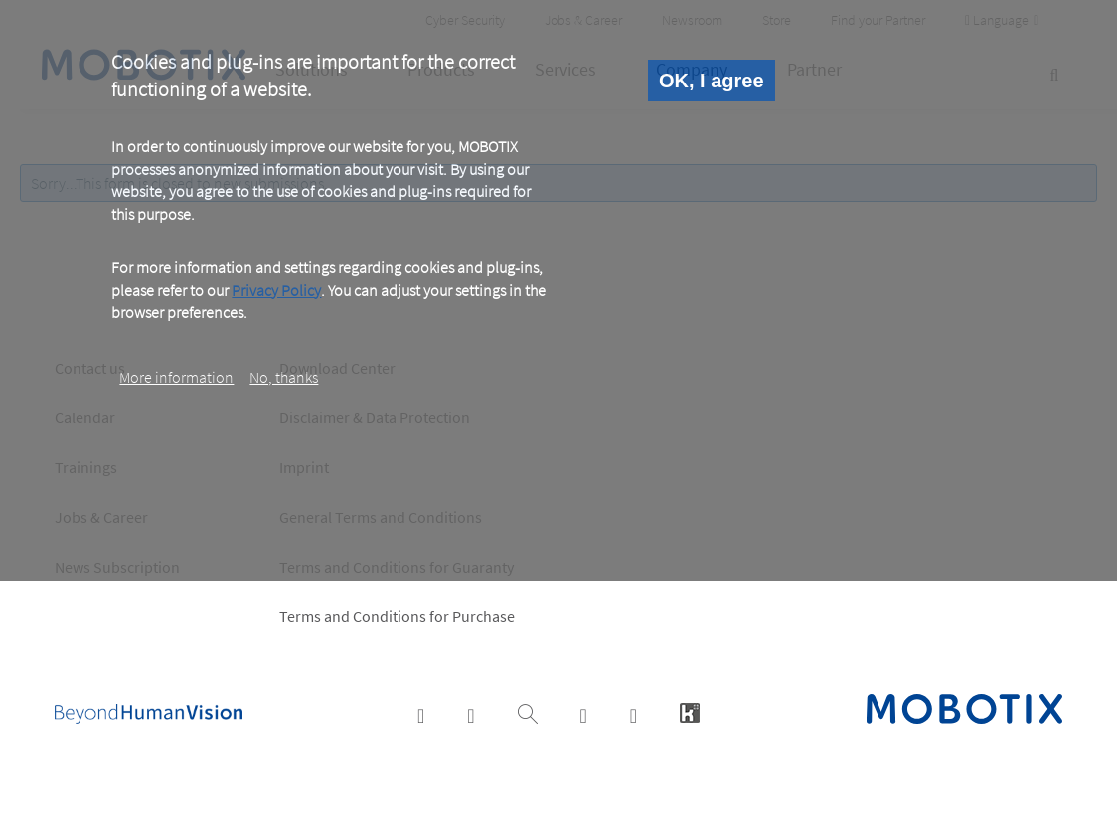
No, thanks (283, 377)
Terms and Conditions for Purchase (397, 616)
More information (176, 377)
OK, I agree (711, 80)
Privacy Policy (276, 290)
